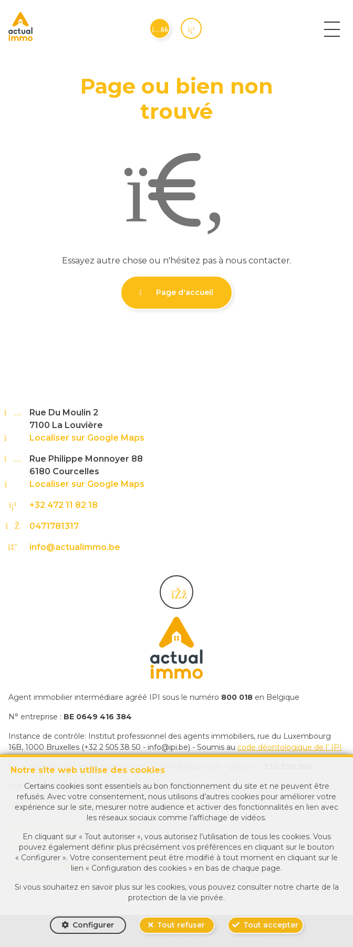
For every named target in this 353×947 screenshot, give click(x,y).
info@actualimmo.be (74, 547)
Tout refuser (181, 925)
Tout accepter (270, 925)
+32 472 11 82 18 (63, 505)
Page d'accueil (177, 292)
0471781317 (54, 526)
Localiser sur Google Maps (86, 438)
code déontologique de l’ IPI (289, 747)
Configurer (93, 925)
